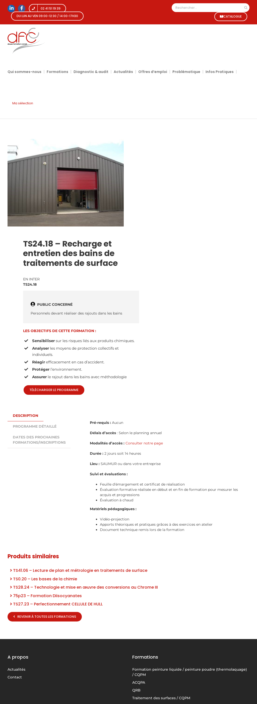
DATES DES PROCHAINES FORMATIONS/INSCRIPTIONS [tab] (39, 440)
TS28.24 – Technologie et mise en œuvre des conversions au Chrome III (84, 587)
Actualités (16, 669)
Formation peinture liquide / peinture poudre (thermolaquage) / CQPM (189, 672)
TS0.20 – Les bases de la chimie (43, 579)
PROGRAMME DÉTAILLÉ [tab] (34, 426)
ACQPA (138, 682)
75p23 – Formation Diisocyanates (46, 596)
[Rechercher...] (207, 7)
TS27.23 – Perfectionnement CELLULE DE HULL (56, 604)
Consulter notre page (144, 443)
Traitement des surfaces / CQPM (161, 698)
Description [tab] (25, 415)
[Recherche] (245, 7)
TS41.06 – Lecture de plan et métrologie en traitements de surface (78, 570)
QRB (136, 690)
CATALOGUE (230, 16)
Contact (15, 677)
